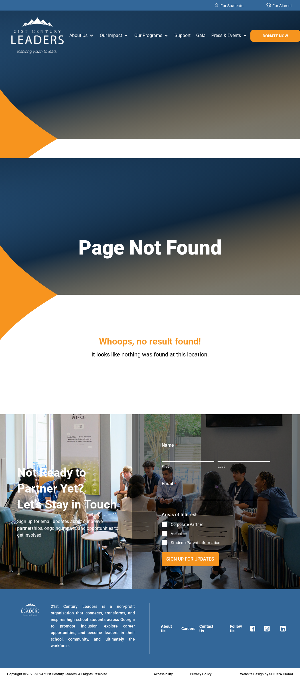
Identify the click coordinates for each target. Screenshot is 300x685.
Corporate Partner (187, 524)
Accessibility (163, 674)
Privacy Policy (201, 674)
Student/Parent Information (195, 542)
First (165, 466)
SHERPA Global (281, 674)
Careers (188, 628)
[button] (81, 36)
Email (169, 484)
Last (221, 466)
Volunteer (179, 533)
